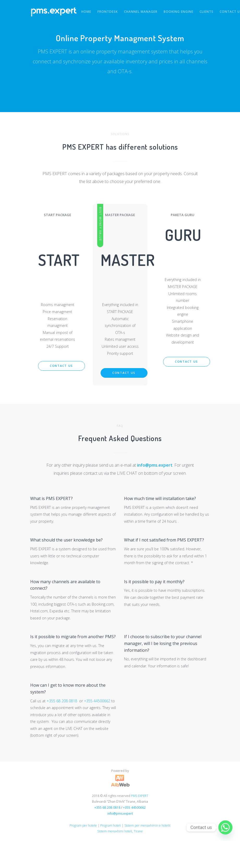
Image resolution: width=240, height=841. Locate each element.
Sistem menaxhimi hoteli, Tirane (120, 831)
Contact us (61, 366)
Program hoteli (110, 825)
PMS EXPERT (139, 796)
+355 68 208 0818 (62, 700)
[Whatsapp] (225, 827)
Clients (206, 11)
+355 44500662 (97, 700)
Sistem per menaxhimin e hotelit (147, 825)
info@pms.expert (155, 465)
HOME (86, 11)
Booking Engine (178, 11)
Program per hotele (83, 825)
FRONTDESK (107, 11)
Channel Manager (140, 11)
